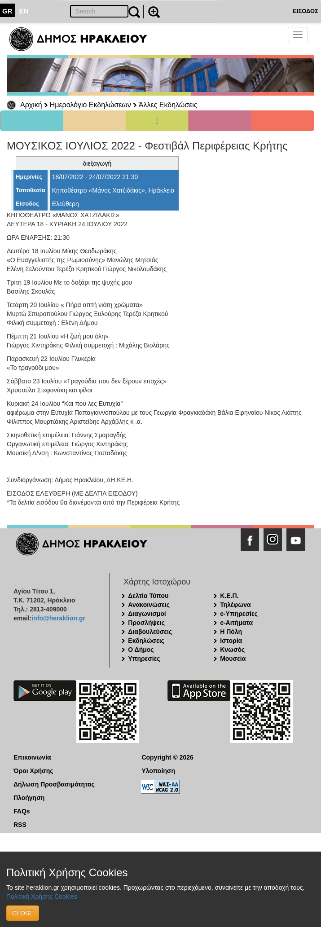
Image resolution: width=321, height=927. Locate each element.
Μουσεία (233, 658)
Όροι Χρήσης (33, 770)
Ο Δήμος (141, 649)
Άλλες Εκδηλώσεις (168, 105)
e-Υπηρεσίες (239, 613)
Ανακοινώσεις (149, 604)
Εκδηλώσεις (146, 640)
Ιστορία (231, 640)
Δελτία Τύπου (148, 595)
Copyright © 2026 (167, 757)
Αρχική (31, 105)
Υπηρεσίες (144, 658)
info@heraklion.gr (58, 618)
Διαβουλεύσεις (150, 631)
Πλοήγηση (28, 797)
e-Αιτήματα (236, 622)
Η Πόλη (231, 631)
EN (24, 11)
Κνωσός (232, 649)
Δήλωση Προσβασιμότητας (54, 784)
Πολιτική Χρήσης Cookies (41, 896)
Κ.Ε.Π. (229, 595)
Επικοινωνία (32, 757)
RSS (19, 824)
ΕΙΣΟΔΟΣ (305, 11)
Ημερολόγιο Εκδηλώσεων (90, 105)
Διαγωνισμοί (147, 613)
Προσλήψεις (146, 622)
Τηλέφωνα (235, 604)
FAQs (21, 811)
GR (7, 11)
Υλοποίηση (158, 770)
